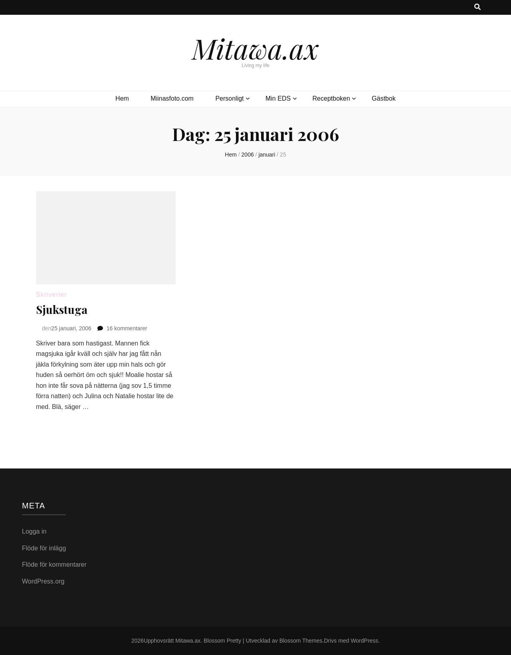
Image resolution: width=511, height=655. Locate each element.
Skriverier (51, 294)
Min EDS (278, 98)
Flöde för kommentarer (54, 564)
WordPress (364, 640)
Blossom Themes (301, 640)
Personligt (229, 98)
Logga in (34, 531)
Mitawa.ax (255, 48)
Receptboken (331, 98)
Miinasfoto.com (172, 98)
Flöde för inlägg (44, 548)
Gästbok (384, 98)
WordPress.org (43, 581)
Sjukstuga (61, 309)
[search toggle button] (477, 7)
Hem (122, 98)
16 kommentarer (127, 328)
